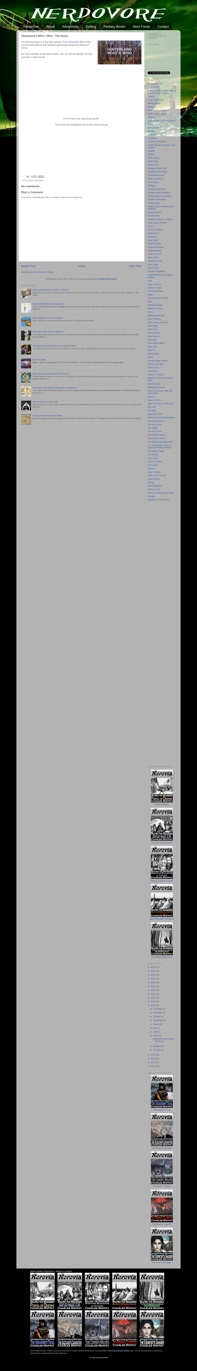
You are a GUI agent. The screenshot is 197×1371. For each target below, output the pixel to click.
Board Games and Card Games (161, 121)
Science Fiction (154, 400)
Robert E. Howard (155, 374)
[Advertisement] (159, 546)
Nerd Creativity (154, 319)
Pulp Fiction (153, 371)
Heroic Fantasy (154, 243)
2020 (153, 986)
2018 (153, 994)
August (156, 1024)
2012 (153, 1062)
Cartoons (152, 134)
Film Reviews (154, 216)
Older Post (135, 266)
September (158, 1020)
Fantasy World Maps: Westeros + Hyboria (51, 290)
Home (82, 266)
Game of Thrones (155, 230)
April (155, 1032)
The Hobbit (152, 428)
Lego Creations (154, 284)
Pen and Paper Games (158, 361)
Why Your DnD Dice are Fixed (161, 493)
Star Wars (39, 180)
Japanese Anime (155, 261)
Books (150, 124)
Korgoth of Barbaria (156, 271)
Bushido (151, 131)
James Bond (153, 257)
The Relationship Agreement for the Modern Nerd (54, 346)
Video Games (154, 479)
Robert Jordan (154, 384)
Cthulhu (151, 154)
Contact (163, 26)
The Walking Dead (156, 451)
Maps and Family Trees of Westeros (48, 332)
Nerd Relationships (156, 343)
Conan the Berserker (157, 141)
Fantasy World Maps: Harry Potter (47, 416)
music (150, 312)
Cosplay (151, 151)
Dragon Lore (153, 165)
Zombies (151, 496)
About (50, 26)
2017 (153, 998)
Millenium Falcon (155, 308)
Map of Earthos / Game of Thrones (48, 318)
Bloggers (152, 117)
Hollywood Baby (155, 250)
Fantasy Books (114, 26)
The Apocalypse (155, 424)
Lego (150, 281)
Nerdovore (31, 26)
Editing (91, 26)
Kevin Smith (153, 264)
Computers (152, 138)
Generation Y (153, 233)
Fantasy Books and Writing (159, 196)
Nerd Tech (152, 347)
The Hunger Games (156, 435)
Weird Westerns (155, 486)
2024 (153, 971)
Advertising (70, 26)
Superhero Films (155, 414)
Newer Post (28, 266)
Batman (151, 107)
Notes (150, 357)
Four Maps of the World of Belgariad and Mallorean (55, 388)
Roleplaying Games (156, 387)
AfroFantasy (153, 87)
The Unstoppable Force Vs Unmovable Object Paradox (160, 446)
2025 (153, 967)
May (155, 1028)
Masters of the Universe (158, 298)
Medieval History (155, 305)
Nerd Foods (141, 26)
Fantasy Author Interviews (159, 192)
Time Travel (153, 458)
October (157, 1016)
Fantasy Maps (154, 203)
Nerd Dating (153, 326)
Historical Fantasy (155, 247)
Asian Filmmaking (155, 100)
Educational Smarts (156, 175)
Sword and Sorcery (156, 421)
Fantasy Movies (155, 212)
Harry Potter (153, 240)
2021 (153, 982)
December (158, 1009)
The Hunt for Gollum (157, 438)
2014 (153, 1055)
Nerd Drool (152, 329)
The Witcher (153, 454)
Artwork (151, 96)
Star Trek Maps (39, 360)
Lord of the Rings (155, 291)
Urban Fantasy (154, 472)
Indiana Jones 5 (155, 254)
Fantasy (151, 185)
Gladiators (152, 237)
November (158, 1013)
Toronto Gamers (155, 461)
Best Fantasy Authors (157, 110)
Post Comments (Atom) (43, 272)
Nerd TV (151, 350)
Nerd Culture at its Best (158, 322)
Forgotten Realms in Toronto (160, 219)
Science (151, 397)
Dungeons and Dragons (158, 172)
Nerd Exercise (154, 333)
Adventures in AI (155, 84)
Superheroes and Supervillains (161, 417)
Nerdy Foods (153, 354)
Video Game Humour (157, 475)
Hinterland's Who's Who (79, 42)
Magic (150, 295)
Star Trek (152, 407)
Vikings (151, 482)
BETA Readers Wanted (158, 114)
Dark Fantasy (154, 158)
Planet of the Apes (156, 364)
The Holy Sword (155, 431)
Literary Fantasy (155, 288)
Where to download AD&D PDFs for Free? (51, 374)
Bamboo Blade (154, 103)
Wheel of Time (154, 489)
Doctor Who (153, 161)
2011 (153, 1066)
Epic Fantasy (153, 182)
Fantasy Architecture (157, 189)
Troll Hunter (153, 465)
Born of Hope (153, 128)
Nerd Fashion (154, 336)
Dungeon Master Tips (157, 168)
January (157, 1050)
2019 (153, 990)
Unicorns (152, 468)
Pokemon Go (153, 368)
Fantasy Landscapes (157, 199)
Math (150, 301)
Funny (31, 180)
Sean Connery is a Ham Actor (161, 404)
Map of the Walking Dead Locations (48, 304)
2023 (153, 975)
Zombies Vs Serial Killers (159, 500)
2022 (153, 979)
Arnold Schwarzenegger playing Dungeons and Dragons (162, 92)
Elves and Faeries (155, 179)
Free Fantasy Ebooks (157, 223)
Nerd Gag (152, 340)
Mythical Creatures (156, 315)
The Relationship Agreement (160, 442)
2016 (153, 1002)
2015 (153, 1005)
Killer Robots (153, 268)
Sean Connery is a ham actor (45, 402)
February (157, 1046)
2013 (153, 1058)
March (156, 1035)
